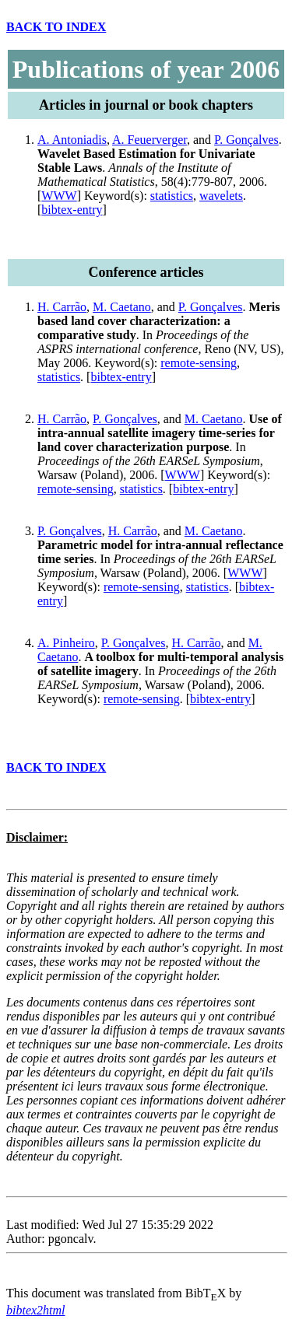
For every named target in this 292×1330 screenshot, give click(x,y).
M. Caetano (122, 306)
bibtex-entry (71, 209)
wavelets (221, 195)
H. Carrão (61, 306)
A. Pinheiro (66, 642)
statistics (171, 195)
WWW (58, 195)
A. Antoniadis (72, 139)
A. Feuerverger (149, 139)
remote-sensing (198, 362)
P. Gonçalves (246, 139)
